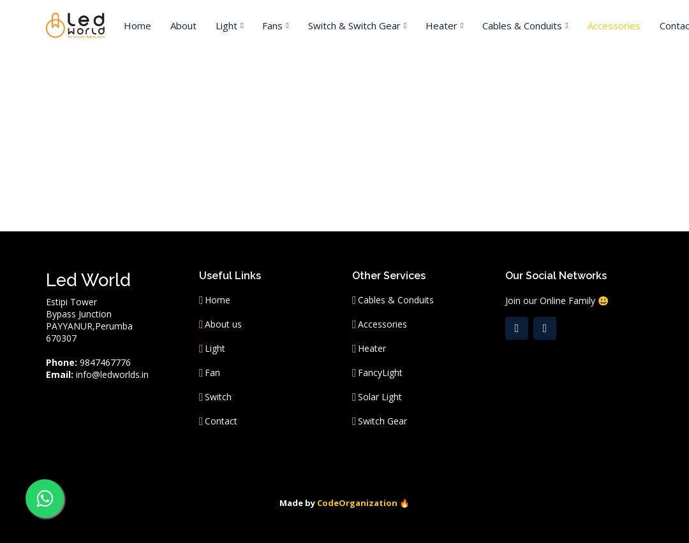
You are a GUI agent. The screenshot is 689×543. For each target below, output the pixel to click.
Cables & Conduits (396, 300)
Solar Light (380, 397)
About (183, 25)
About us (223, 324)
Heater (372, 348)
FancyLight (380, 372)
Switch (218, 397)
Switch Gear (382, 421)
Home (137, 25)
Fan (212, 372)
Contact (221, 421)
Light (215, 348)
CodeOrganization (357, 503)
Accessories (614, 25)
